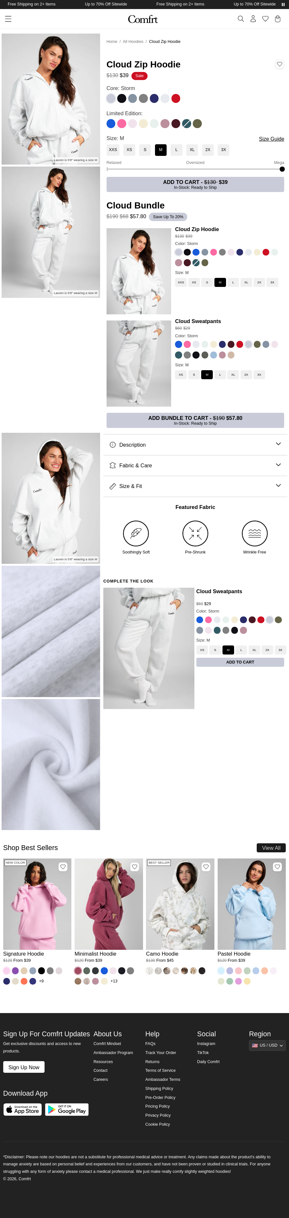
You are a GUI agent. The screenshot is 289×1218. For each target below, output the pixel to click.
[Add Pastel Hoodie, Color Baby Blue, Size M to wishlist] (277, 866)
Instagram (206, 1043)
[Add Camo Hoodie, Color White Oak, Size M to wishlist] (206, 866)
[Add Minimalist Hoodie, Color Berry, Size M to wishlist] (134, 866)
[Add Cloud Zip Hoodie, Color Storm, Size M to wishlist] (279, 64)
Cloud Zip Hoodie (197, 229)
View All (271, 848)
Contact (100, 1070)
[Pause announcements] (283, 4)
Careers (100, 1079)
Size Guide (271, 139)
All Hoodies (133, 41)
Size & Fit (195, 486)
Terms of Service (160, 1070)
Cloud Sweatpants (198, 321)
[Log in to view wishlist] (265, 19)
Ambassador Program (113, 1053)
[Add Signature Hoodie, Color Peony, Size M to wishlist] (62, 866)
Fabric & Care (195, 466)
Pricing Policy (157, 1106)
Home (112, 41)
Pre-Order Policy (160, 1097)
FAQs (150, 1043)
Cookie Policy (157, 1124)
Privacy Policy (157, 1115)
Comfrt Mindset (107, 1043)
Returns (152, 1062)
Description (195, 445)
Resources (103, 1062)
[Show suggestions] (267, 1045)
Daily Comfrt (208, 1062)
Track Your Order (160, 1053)
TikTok (203, 1053)
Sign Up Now (23, 1067)
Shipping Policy (159, 1088)
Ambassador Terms (162, 1079)
